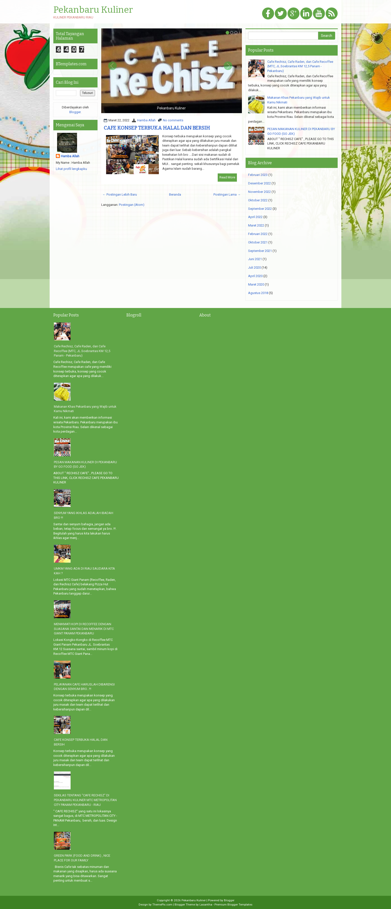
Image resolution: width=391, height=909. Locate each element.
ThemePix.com (162, 904)
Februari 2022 (258, 234)
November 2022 (259, 192)
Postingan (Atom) (131, 205)
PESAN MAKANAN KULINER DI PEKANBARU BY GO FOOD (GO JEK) (85, 464)
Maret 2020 (256, 284)
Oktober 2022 (258, 200)
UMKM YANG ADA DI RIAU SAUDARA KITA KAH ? (84, 571)
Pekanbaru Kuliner (93, 10)
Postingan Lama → (227, 194)
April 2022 (255, 217)
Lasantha (205, 904)
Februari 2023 (258, 175)
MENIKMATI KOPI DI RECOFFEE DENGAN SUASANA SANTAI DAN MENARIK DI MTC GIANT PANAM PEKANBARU (84, 628)
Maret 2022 (256, 225)
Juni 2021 (255, 259)
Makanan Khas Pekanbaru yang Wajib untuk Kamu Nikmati (85, 409)
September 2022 (260, 209)
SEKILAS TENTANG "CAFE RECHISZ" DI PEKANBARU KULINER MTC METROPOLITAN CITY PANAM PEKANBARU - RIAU (85, 799)
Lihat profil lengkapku (71, 169)
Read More (227, 177)
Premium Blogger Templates (233, 904)
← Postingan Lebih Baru (119, 194)
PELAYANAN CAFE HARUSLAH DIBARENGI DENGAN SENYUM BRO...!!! (84, 686)
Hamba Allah (146, 120)
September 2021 (260, 251)
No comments (173, 120)
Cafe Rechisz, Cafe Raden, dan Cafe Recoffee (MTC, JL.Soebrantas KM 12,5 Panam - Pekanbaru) (300, 66)
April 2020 (255, 276)
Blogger (75, 112)
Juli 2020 (254, 267)
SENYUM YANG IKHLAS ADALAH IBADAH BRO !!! (83, 515)
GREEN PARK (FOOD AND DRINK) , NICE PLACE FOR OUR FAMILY (82, 858)
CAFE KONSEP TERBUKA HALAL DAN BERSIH (157, 128)
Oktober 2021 (258, 242)
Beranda (175, 194)
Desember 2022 (259, 183)
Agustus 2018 (258, 293)
